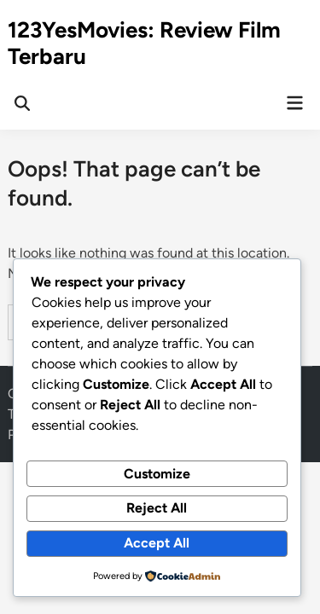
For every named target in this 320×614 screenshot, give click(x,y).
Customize (157, 474)
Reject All (156, 508)
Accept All (156, 543)
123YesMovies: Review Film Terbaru (144, 43)
